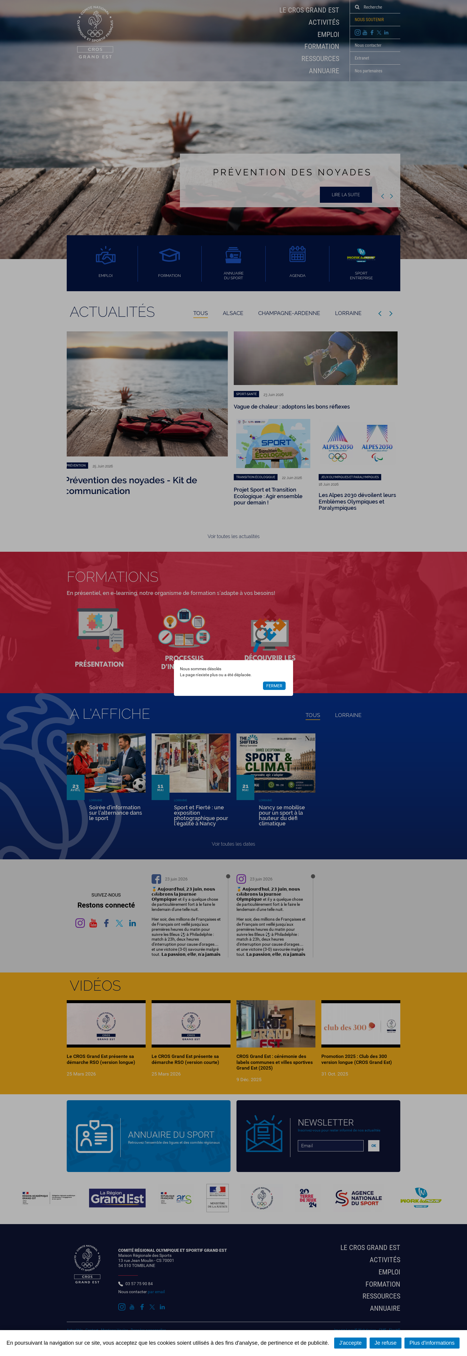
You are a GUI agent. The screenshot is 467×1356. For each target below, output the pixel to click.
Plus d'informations (432, 1343)
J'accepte (350, 1343)
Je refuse (385, 1343)
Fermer (274, 685)
